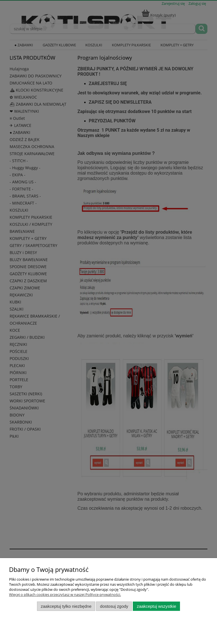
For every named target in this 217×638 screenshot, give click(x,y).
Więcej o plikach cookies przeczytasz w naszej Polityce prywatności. (65, 594)
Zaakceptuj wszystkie (156, 606)
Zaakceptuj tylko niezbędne (66, 606)
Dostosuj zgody (114, 606)
